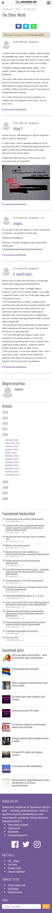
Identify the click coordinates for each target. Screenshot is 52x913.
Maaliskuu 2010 (12, 468)
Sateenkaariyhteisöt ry (18, 835)
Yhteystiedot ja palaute (18, 825)
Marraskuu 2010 (12, 443)
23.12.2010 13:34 (20, 123)
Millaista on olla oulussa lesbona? (18, 545)
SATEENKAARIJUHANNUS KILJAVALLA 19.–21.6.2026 (25, 595)
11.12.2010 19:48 (20, 268)
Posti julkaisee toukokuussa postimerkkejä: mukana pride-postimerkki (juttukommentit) (27, 588)
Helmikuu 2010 (12, 471)
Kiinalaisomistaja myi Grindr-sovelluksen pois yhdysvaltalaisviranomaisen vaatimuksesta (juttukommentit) (27, 553)
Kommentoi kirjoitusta (14, 109)
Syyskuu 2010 (11, 449)
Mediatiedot (13, 832)
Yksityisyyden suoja (16, 885)
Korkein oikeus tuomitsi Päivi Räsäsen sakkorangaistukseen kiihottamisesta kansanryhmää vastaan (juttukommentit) (27, 603)
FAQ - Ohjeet (13, 861)
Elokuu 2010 (11, 452)
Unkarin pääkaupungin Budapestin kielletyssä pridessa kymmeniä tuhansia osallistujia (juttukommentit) (26, 623)
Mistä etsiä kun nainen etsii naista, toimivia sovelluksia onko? (25, 537)
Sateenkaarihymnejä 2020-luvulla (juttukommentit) (24, 580)
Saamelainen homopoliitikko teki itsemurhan (22, 630)
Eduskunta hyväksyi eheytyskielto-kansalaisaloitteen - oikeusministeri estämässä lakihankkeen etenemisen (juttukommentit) (25, 613)
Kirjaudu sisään (14, 868)
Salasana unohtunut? (17, 871)
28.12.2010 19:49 (20, 42)
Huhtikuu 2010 (11, 465)
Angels (17, 223)
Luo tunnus (12, 864)
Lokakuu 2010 (11, 446)
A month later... (23, 274)
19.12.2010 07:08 (20, 218)
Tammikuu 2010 (12, 475)
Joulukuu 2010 (12, 440)
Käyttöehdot (13, 889)
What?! (18, 128)
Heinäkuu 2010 (12, 456)
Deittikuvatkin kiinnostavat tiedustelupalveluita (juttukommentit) (23, 561)
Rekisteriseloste (15, 892)
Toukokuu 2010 (12, 462)
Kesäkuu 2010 (11, 459)
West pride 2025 (12, 637)
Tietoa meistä (14, 828)
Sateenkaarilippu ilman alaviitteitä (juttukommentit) (24, 518)
